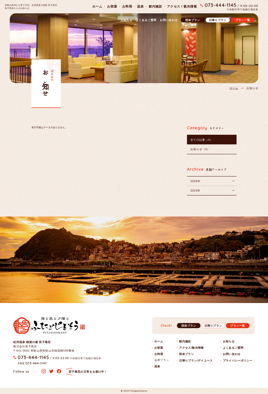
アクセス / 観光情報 (182, 6)
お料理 (127, 6)
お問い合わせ (169, 20)
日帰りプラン (218, 20)
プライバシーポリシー (237, 360)
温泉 (140, 6)
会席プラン (161, 360)
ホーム (97, 6)
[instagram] (44, 371)
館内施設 (155, 6)
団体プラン (192, 20)
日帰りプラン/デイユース (196, 360)
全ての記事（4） (201, 139)
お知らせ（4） (200, 149)
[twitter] (51, 371)
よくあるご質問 (146, 20)
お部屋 (112, 6)
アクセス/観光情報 (191, 347)
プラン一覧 (242, 20)
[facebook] (59, 371)
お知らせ (126, 20)
